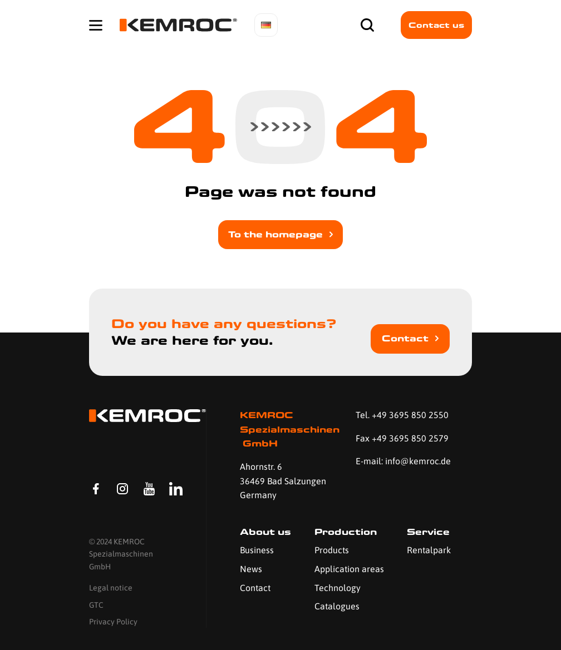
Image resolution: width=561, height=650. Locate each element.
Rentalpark (429, 550)
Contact (405, 338)
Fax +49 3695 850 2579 (402, 438)
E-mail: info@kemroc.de (403, 461)
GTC (96, 605)
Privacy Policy (113, 621)
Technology (337, 588)
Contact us (436, 25)
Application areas (349, 569)
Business (257, 550)
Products (331, 550)
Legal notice (110, 587)
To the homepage (275, 234)
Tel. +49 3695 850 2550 (402, 415)
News (251, 569)
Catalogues (337, 606)
